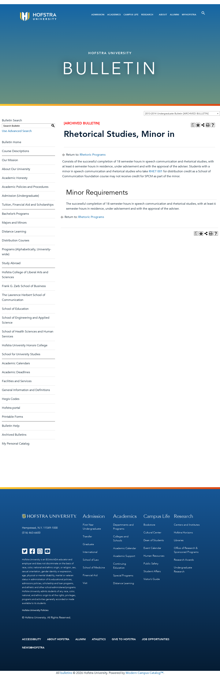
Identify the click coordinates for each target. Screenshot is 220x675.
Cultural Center (152, 532)
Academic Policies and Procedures (25, 187)
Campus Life (131, 14)
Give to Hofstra (124, 639)
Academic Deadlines (16, 372)
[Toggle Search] (203, 13)
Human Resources (154, 556)
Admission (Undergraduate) (20, 196)
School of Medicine (94, 567)
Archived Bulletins (14, 435)
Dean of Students (154, 540)
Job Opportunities (155, 639)
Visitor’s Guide (152, 579)
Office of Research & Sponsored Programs (186, 550)
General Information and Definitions (26, 390)
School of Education (15, 309)
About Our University (16, 169)
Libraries (179, 540)
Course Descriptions (15, 151)
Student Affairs (152, 571)
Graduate (88, 544)
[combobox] (182, 113)
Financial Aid (90, 575)
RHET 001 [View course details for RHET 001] (155, 171)
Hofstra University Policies (35, 610)
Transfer (87, 536)
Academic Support (124, 556)
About (163, 14)
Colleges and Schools (121, 538)
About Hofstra (58, 639)
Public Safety (151, 563)
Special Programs (123, 575)
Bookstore (149, 525)
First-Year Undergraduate (92, 527)
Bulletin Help (11, 426)
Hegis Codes (10, 399)
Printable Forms (12, 417)
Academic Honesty (15, 178)
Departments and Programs (123, 527)
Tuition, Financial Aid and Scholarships (28, 205)
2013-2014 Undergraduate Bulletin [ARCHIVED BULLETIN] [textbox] (176, 113)
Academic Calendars (16, 363)
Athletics (99, 639)
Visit (85, 583)
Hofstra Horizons (183, 532)
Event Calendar (152, 548)
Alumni (174, 14)
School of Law (91, 560)
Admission (97, 14)
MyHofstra (189, 14)
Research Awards (184, 560)
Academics (114, 14)
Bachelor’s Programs (15, 214)
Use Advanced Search (17, 131)
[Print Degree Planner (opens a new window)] (193, 125)
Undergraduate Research (183, 569)
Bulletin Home (11, 142)
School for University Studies (21, 354)
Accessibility (31, 639)
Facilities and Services (17, 381)
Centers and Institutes (187, 525)
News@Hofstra (33, 647)
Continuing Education (119, 566)
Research (147, 14)
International (90, 552)
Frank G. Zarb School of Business (24, 286)
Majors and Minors (14, 223)
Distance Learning (14, 231)
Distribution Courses (15, 240)
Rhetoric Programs (93, 155)
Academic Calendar (124, 548)
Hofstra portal (11, 408)
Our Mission (10, 160)
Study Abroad (11, 263)
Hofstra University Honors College (24, 345)
